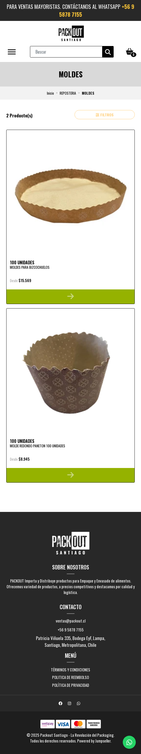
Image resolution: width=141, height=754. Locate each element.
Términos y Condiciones (70, 669)
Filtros (105, 114)
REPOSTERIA (68, 93)
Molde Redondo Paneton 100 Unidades (37, 445)
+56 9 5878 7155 (71, 629)
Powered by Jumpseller (94, 741)
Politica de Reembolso (70, 677)
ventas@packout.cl (70, 621)
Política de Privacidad (70, 685)
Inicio (50, 93)
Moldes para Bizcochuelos (30, 267)
